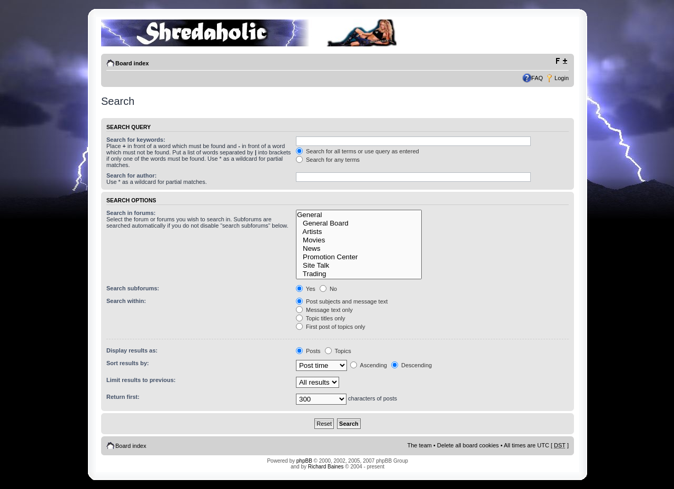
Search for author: (131, 175)
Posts (308, 351)
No (328, 289)
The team (420, 445)
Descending (411, 365)
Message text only (324, 310)
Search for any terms (328, 160)
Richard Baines (326, 467)
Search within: (126, 301)
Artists (359, 232)
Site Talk (359, 265)
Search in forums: (131, 213)
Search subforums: (132, 288)
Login (561, 78)
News (359, 248)
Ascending (368, 365)
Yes (305, 289)
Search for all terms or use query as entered (357, 151)
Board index (132, 63)
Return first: (123, 397)
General (359, 215)
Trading (359, 274)
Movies (359, 240)
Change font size (561, 61)
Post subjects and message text (342, 301)
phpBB (304, 461)
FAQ (537, 78)
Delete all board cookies (468, 445)
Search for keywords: (135, 139)
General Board (359, 223)
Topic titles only (320, 318)
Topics (338, 351)
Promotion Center (359, 257)
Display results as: (131, 350)
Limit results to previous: (140, 380)
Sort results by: (127, 363)
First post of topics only (330, 327)
